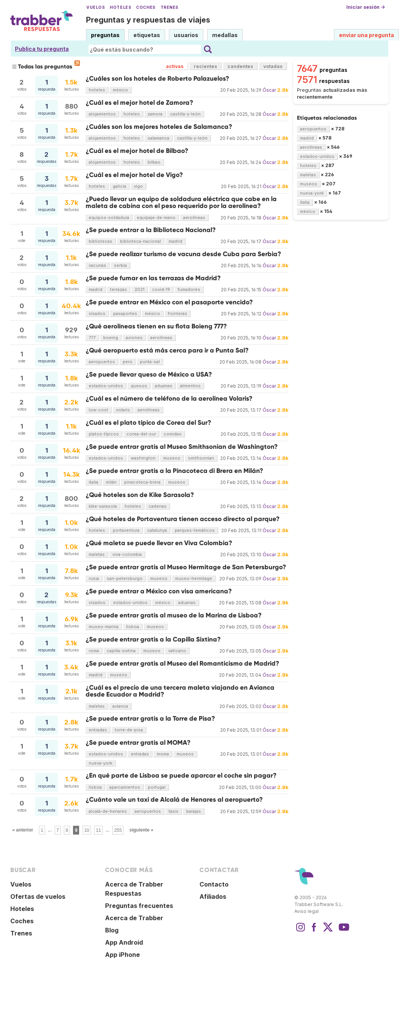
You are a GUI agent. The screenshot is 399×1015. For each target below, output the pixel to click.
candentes (240, 66)
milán (111, 482)
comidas (173, 434)
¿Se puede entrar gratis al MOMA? (138, 743)
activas (174, 66)
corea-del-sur (141, 434)
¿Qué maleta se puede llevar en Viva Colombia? (159, 543)
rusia (94, 578)
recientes (205, 66)
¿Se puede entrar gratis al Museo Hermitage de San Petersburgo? (186, 567)
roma (94, 650)
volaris (123, 409)
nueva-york (100, 763)
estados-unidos (106, 385)
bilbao (154, 162)
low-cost (98, 409)
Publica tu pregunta (42, 48)
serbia (120, 265)
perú (127, 361)
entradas (98, 729)
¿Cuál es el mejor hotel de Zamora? (139, 103)
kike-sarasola (103, 506)
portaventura (126, 530)
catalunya (157, 530)
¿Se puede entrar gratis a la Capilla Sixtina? (153, 639)
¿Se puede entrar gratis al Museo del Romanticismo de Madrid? (182, 663)
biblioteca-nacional (140, 241)
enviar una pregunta (366, 35)
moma (163, 754)
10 (86, 830)
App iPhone (122, 954)
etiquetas (146, 35)
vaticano (177, 650)
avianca (120, 706)
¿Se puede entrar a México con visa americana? (159, 591)
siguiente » (141, 830)
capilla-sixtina (121, 650)
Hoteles (120, 7)
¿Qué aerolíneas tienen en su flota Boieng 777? (156, 326)
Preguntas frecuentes (139, 905)
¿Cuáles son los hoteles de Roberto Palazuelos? (157, 79)
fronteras (177, 313)
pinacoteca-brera (142, 482)
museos (171, 458)
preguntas (105, 35)
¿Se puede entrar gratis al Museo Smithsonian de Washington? (182, 447)
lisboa (132, 626)
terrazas (118, 289)
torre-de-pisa (129, 729)
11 (98, 830)
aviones (134, 337)
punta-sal (150, 361)
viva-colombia (127, 554)
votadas (272, 66)
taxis (173, 811)
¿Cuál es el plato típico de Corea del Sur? (148, 423)
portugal (156, 787)
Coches (145, 7)
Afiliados (213, 896)
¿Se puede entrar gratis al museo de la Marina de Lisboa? (174, 615)
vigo (138, 186)
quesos (139, 385)
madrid (175, 241)
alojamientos (102, 114)
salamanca (158, 138)
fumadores (189, 289)
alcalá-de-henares (108, 811)
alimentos (190, 385)
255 (118, 830)
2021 (139, 289)
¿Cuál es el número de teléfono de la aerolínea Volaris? (169, 399)
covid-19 (161, 289)
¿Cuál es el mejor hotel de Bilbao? (137, 151)
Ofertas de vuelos (37, 896)
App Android (124, 942)
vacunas (97, 265)
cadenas (158, 506)
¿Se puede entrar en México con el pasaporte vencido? (169, 302)
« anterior (22, 830)
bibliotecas (100, 241)
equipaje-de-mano (156, 217)
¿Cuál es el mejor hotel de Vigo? (134, 175)
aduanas (163, 385)
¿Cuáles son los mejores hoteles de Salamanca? (159, 127)
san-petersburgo (125, 578)
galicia (119, 186)
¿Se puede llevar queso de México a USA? (149, 374)
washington (143, 458)
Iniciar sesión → (365, 7)
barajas (193, 811)
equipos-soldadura (109, 217)
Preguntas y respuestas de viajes (148, 19)
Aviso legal (306, 911)
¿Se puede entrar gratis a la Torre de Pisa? (150, 719)
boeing (110, 337)
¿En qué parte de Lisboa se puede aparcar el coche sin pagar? (181, 775)
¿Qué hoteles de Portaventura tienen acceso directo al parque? (183, 519)
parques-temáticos (195, 530)
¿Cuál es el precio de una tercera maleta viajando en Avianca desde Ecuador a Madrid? (180, 691)
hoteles (97, 90)
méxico (120, 90)
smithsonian (201, 458)
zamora (155, 114)
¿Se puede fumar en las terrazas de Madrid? (153, 278)
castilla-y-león (185, 114)
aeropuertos (102, 361)
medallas (225, 35)
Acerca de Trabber (134, 918)
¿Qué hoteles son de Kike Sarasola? (140, 495)
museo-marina (103, 626)
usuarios (186, 35)
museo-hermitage (193, 578)
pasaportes (125, 313)
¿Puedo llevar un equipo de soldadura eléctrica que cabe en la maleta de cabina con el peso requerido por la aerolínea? (181, 202)
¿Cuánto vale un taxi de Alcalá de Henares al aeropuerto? (174, 800)
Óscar (269, 90)
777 (92, 337)
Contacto (214, 884)
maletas (97, 554)
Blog (111, 930)
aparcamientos (124, 787)
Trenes (169, 7)
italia (93, 482)
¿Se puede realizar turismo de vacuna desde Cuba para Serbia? (183, 254)
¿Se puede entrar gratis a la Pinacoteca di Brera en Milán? (174, 471)
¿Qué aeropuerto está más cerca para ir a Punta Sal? (167, 350)
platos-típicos (104, 434)
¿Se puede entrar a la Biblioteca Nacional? (151, 230)
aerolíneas (194, 217)
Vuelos (95, 7)
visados (97, 313)
